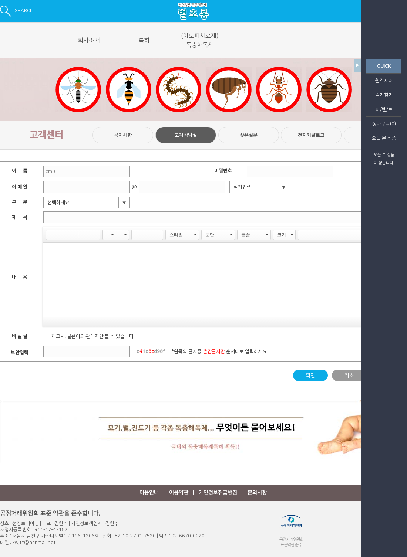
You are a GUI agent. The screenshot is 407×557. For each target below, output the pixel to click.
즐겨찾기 (384, 95)
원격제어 (384, 80)
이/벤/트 (384, 109)
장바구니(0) (384, 123)
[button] (51, 235)
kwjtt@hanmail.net (34, 542)
